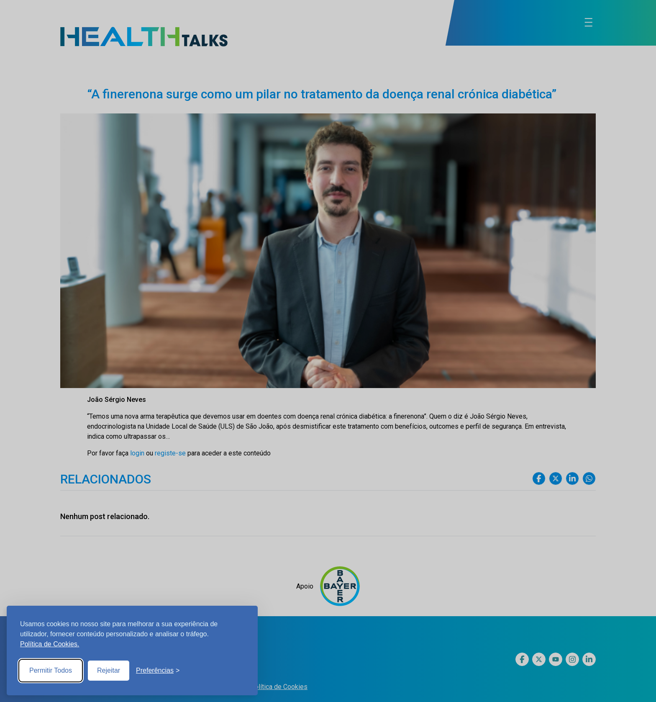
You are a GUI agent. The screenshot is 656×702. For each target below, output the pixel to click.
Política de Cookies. (49, 644)
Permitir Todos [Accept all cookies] (50, 670)
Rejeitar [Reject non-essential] (108, 670)
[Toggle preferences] (157, 670)
